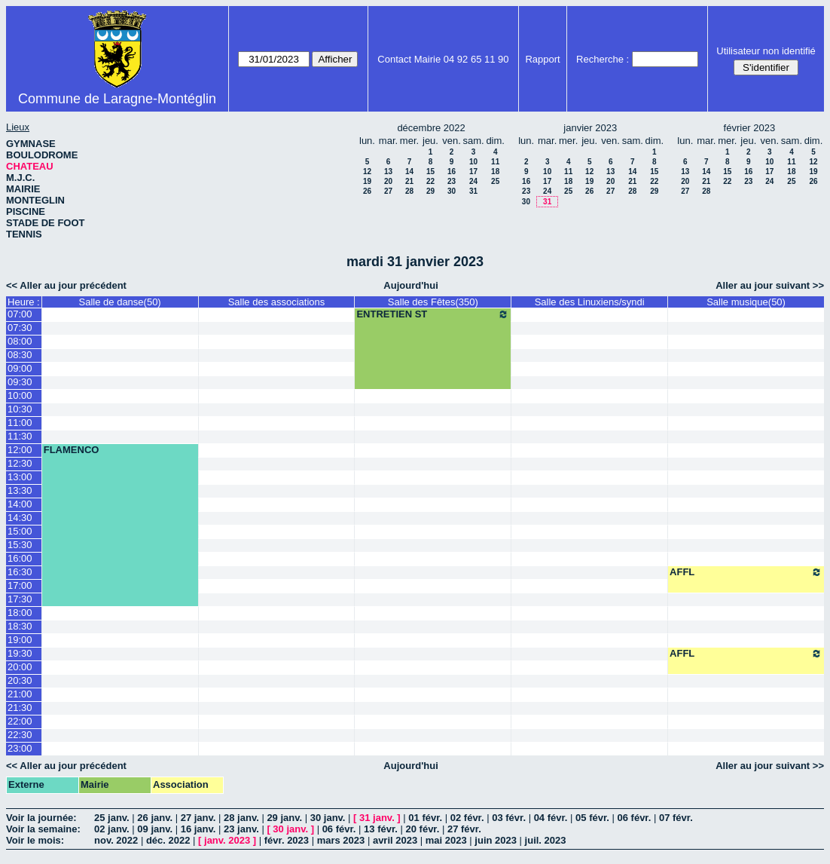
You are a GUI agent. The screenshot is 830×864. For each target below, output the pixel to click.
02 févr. (467, 817)
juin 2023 (496, 840)
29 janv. (284, 817)
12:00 (20, 449)
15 (430, 171)
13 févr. (381, 829)
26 (367, 191)
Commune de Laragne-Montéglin (117, 98)
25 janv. (112, 817)
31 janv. (377, 817)
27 (388, 191)
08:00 (20, 341)
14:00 (20, 504)
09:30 (20, 382)
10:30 (20, 409)
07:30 (20, 327)
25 (495, 181)
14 (409, 171)
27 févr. (464, 829)
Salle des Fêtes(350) (433, 302)
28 (409, 191)
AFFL (746, 572)
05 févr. (592, 817)
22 (430, 181)
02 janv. (112, 829)
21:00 (20, 694)
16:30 (20, 572)
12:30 (20, 463)
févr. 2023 (286, 840)
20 (388, 181)
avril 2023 (395, 840)
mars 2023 (341, 840)
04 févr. (551, 817)
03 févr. (509, 817)
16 (451, 171)
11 (495, 162)
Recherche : (602, 59)
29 (430, 191)
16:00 (20, 558)
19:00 (20, 639)
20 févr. (423, 829)
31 (473, 191)
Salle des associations (276, 302)
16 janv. (198, 829)
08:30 (20, 354)
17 (473, 171)
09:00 (20, 368)
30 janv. (328, 817)
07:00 (20, 314)
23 (451, 181)
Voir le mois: (35, 840)
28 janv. (241, 817)
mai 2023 (446, 840)
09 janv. (154, 829)
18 (495, 171)
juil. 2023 (545, 840)
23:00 (20, 748)
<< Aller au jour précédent (66, 285)
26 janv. (154, 817)
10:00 (20, 395)
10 (473, 162)
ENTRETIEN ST (432, 314)
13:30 (20, 490)
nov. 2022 (116, 840)
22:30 (20, 734)
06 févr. (634, 817)
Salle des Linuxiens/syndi (590, 302)
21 (409, 181)
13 (388, 171)
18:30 (20, 626)
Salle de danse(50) (120, 302)
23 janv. (241, 829)
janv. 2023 (227, 840)
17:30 (20, 599)
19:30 (20, 653)
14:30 (20, 517)
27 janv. (198, 817)
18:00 (20, 612)
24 (473, 181)
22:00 (20, 721)
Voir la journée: (41, 817)
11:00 (20, 422)
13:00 (20, 477)
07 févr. (676, 817)
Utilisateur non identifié (766, 51)
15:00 (20, 531)
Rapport (542, 59)
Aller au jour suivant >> (770, 285)
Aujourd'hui (410, 285)
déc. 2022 (168, 840)
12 (367, 171)
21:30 (20, 707)
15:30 (20, 544)
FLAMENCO (71, 449)
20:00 (20, 667)
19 (367, 181)
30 (451, 191)
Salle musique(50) (746, 302)
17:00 (20, 585)
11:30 (20, 436)
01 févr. (425, 817)
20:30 (20, 680)
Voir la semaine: (43, 829)
